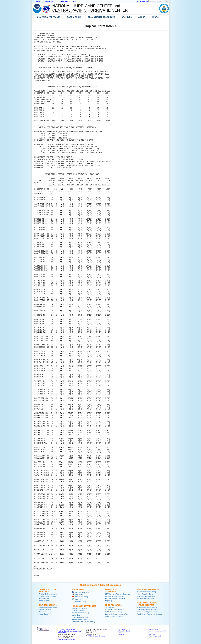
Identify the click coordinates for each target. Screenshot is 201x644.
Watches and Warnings (79, 613)
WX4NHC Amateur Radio (113, 616)
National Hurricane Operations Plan (116, 614)
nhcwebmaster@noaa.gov (66, 639)
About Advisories (44, 601)
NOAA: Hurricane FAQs (112, 612)
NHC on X (77, 594)
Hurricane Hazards (78, 610)
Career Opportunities (155, 636)
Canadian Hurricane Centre (146, 607)
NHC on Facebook (80, 592)
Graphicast (43, 612)
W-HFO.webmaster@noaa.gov (96, 636)
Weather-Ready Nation (79, 619)
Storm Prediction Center (145, 594)
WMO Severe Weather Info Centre (148, 614)
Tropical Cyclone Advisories (48, 594)
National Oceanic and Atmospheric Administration (77, 12)
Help (119, 632)
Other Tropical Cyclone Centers (147, 612)
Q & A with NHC (110, 607)
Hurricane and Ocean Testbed (114, 596)
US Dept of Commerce (65, 629)
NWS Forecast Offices (148, 589)
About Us (151, 634)
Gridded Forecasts (45, 609)
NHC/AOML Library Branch (114, 609)
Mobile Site (49, 1)
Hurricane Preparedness (84, 606)
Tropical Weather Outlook (47, 596)
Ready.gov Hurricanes (79, 617)
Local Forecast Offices (144, 598)
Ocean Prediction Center (145, 596)
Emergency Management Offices (83, 622)
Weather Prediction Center (146, 592)
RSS (74, 1)
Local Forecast (142, 1)
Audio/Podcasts (44, 598)
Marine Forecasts (48, 605)
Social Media (78, 589)
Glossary (121, 634)
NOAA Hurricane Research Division (116, 594)
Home (38, 1)
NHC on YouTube (79, 597)
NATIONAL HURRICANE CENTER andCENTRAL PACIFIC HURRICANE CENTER (90, 8)
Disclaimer (121, 629)
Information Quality (124, 631)
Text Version (63, 1)
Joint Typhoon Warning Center (147, 609)
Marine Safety (76, 615)
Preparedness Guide (79, 608)
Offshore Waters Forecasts (48, 607)
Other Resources (113, 605)
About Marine (43, 614)
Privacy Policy (153, 629)
